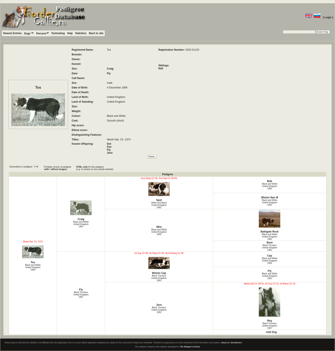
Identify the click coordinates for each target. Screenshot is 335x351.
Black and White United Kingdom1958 (269, 260)
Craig (110, 68)
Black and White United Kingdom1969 (33, 267)
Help (70, 33)
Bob (269, 181)
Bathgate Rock (270, 221)
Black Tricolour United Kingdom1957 (269, 325)
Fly (109, 73)
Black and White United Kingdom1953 (269, 202)
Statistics (80, 33)
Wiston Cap (158, 266)
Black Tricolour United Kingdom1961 (269, 247)
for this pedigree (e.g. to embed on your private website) (94, 168)
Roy (270, 304)
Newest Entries (12, 33)
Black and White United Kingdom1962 (269, 236)
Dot (109, 143)
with (47, 169)
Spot (158, 192)
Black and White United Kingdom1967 (81, 224)
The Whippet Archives (190, 347)
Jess (110, 152)
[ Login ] (328, 17)
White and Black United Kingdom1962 (159, 205)
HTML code (82, 167)
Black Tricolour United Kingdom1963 (159, 278)
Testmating (58, 33)
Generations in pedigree (21, 167)
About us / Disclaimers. (231, 343)
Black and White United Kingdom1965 (159, 232)
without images (58, 169)
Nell (160, 68)
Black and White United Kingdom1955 (269, 186)
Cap (269, 255)
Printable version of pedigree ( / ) (57, 168)
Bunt (270, 242)
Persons (42, 33)
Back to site (96, 33)
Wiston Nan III (269, 197)
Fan (109, 146)
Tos (32, 254)
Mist (159, 226)
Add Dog (271, 332)
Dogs (29, 33)
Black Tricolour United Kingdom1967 (81, 294)
